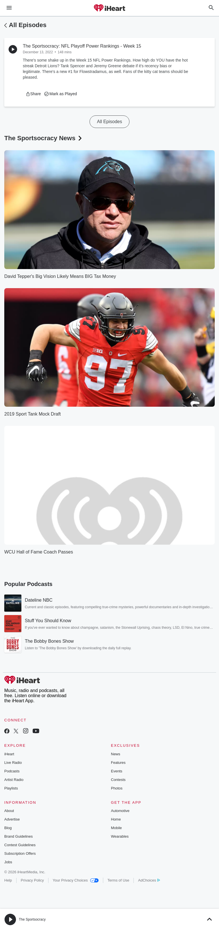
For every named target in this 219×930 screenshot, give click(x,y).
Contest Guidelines (20, 845)
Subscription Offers (20, 853)
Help (8, 880)
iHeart (9, 754)
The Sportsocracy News (43, 138)
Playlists (11, 788)
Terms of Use (118, 880)
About (9, 811)
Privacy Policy (32, 880)
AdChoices (149, 880)
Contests (118, 780)
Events (116, 771)
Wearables (120, 836)
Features (118, 762)
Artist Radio (13, 780)
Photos (116, 788)
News (115, 754)
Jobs (8, 862)
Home (116, 819)
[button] (33, 93)
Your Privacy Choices (76, 880)
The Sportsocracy (32, 919)
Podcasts (11, 771)
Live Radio (13, 762)
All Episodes (27, 25)
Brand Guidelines (18, 836)
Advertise (12, 819)
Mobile (116, 828)
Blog (8, 828)
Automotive (120, 811)
